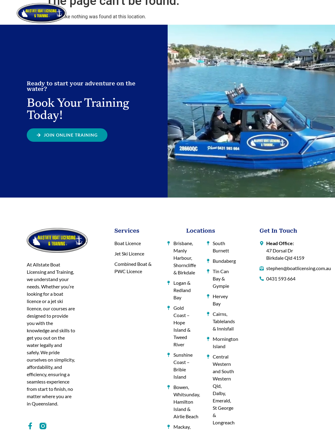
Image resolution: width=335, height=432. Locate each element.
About (106, 13)
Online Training (224, 13)
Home (88, 13)
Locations (186, 13)
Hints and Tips (263, 13)
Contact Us (296, 13)
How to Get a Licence (142, 13)
